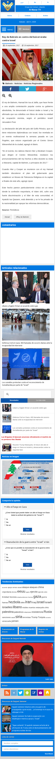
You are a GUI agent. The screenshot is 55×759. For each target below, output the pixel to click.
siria (18, 617)
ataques (33, 587)
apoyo (10, 587)
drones (14, 592)
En (35, 2)
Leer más (49, 679)
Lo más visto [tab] (40, 400)
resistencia (37, 612)
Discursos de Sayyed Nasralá (14, 638)
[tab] (27, 507)
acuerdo (4, 587)
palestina (8, 611)
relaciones (27, 612)
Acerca (9, 15)
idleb (23, 602)
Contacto (27, 15)
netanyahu (40, 607)
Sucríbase (49, 754)
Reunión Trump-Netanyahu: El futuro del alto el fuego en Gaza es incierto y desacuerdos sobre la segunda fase (31, 447)
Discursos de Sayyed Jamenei (14, 701)
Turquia (41, 617)
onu (47, 607)
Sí (7, 519)
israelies (7, 607)
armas (15, 587)
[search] (27, 394)
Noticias (18, 83)
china (41, 587)
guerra (44, 597)
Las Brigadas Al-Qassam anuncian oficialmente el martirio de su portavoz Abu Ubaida (26, 438)
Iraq (34, 602)
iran (28, 602)
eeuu (21, 591)
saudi (13, 617)
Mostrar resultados (27, 534)
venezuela (6, 621)
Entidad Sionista (9, 597)
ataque (25, 587)
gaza (37, 596)
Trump (34, 617)
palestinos (19, 612)
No (7, 522)
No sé (8, 525)
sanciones (6, 617)
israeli (48, 602)
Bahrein (9, 83)
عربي (21, 2)
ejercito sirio (42, 592)
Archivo (45, 15)
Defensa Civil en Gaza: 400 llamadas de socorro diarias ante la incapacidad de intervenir (31, 418)
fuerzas (30, 597)
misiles (25, 607)
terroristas (27, 617)
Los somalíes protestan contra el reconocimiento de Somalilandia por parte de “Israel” (32, 429)
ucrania (48, 617)
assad (20, 587)
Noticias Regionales (33, 83)
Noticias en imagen (10, 457)
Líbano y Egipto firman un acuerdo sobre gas (29, 408)
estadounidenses (22, 597)
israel (8, 217)
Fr (48, 2)
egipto (28, 592)
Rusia (48, 611)
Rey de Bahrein (23, 217)
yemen (14, 621)
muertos (32, 608)
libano (17, 607)
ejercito (34, 591)
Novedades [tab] (14, 400)
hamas (5, 602)
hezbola (14, 602)
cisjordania (6, 592)
